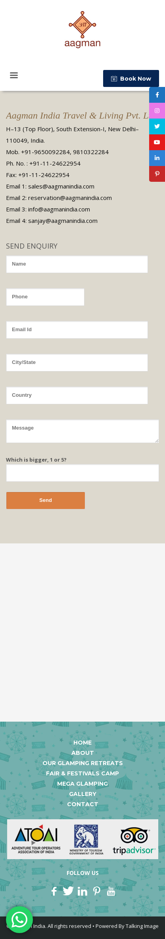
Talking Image (142, 926)
